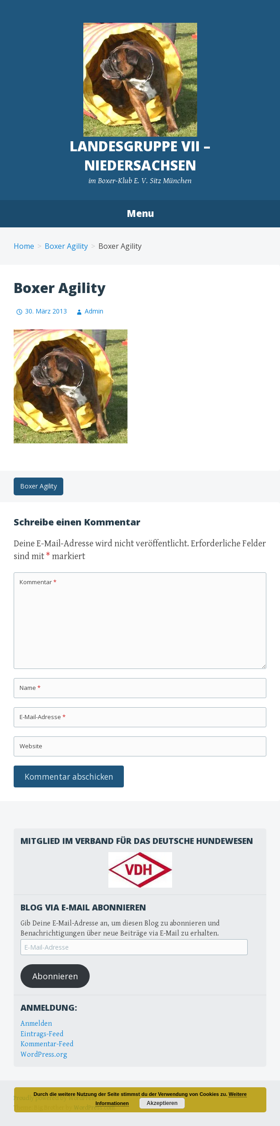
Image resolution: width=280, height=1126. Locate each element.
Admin (94, 311)
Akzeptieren (162, 1103)
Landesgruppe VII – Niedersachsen (140, 156)
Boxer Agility (66, 246)
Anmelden (36, 1023)
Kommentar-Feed (46, 1044)
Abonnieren (55, 976)
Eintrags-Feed (41, 1034)
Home (24, 246)
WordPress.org (43, 1054)
